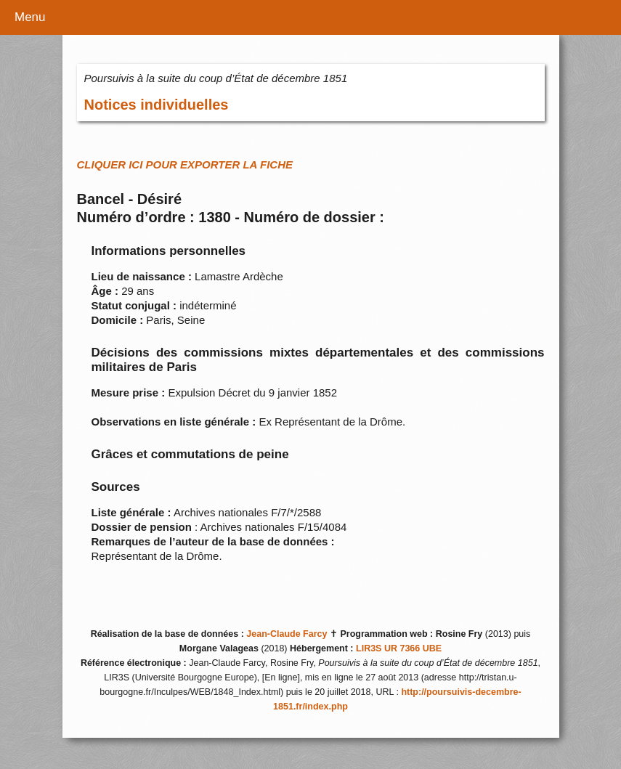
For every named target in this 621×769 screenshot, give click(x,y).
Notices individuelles (156, 105)
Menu (30, 17)
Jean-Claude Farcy (286, 634)
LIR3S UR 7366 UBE (399, 648)
